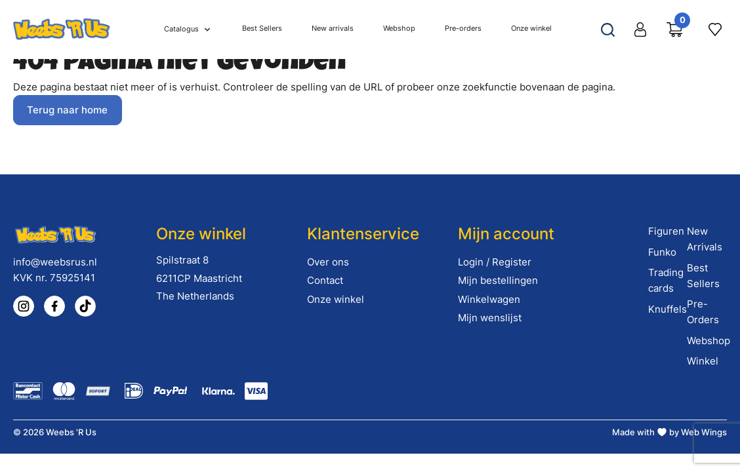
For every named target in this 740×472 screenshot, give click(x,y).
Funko (662, 252)
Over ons (328, 262)
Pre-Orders (703, 312)
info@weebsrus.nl (55, 262)
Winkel (702, 361)
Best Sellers (703, 276)
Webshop (708, 340)
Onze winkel (335, 299)
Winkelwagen (489, 299)
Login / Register (494, 262)
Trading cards (666, 280)
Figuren (666, 231)
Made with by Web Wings (669, 432)
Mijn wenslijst (490, 317)
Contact (325, 280)
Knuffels (667, 309)
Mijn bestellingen (498, 280)
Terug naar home (67, 110)
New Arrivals (704, 239)
